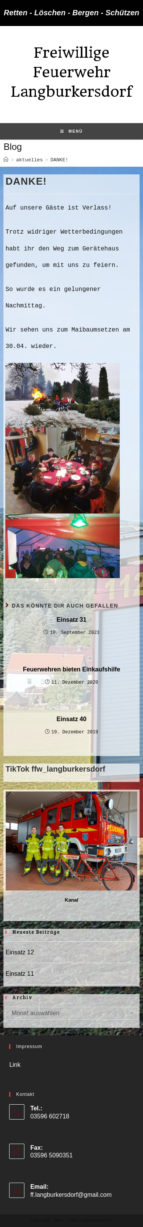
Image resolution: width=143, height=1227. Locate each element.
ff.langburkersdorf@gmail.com (70, 1194)
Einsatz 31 (71, 619)
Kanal (71, 900)
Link (14, 1064)
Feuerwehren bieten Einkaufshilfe (71, 669)
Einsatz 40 (71, 719)
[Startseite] (5, 160)
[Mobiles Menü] (71, 131)
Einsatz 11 (19, 973)
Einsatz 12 (19, 952)
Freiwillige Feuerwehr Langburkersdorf (71, 72)
